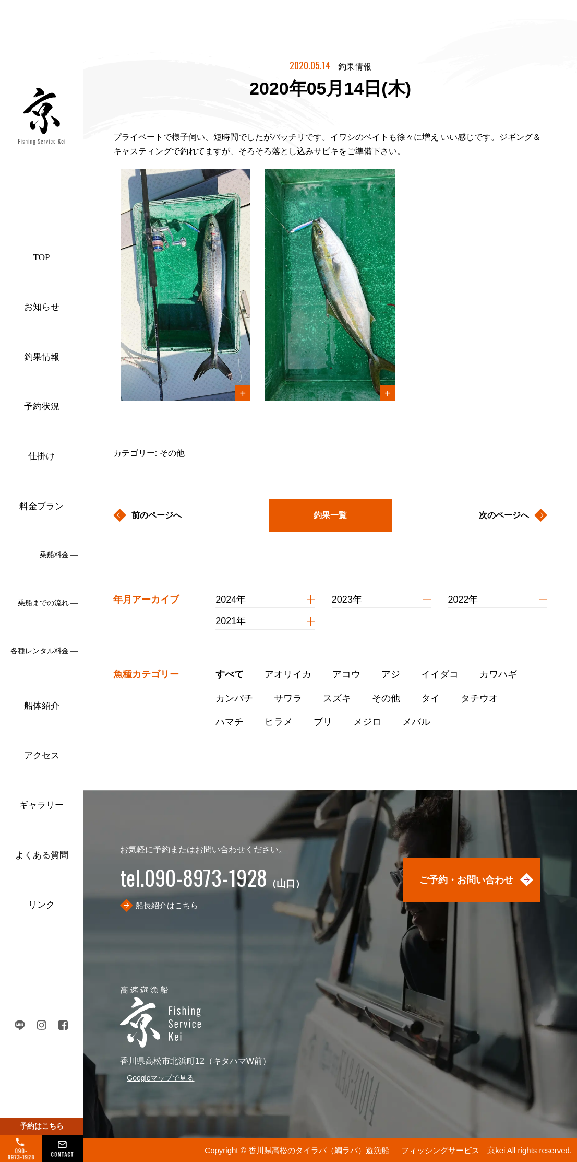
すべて (229, 674)
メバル (416, 722)
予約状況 (41, 407)
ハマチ (229, 722)
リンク (41, 905)
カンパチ (234, 698)
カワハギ (498, 674)
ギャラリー (41, 805)
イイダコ (440, 674)
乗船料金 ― (59, 555)
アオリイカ (288, 674)
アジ (390, 674)
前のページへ (156, 515)
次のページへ (504, 515)
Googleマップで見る (160, 1078)
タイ (430, 698)
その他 (386, 698)
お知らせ (41, 307)
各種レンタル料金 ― (44, 651)
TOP (41, 257)
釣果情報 (41, 357)
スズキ (337, 698)
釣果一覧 (330, 515)
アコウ (346, 674)
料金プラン (41, 506)
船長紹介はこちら (167, 905)
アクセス (41, 755)
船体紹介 (41, 706)
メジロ (367, 722)
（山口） (212, 883)
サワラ (288, 698)
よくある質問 (41, 855)
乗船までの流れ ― (48, 603)
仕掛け (41, 456)
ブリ (323, 722)
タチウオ (479, 698)
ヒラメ (279, 722)
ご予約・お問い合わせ (466, 880)
